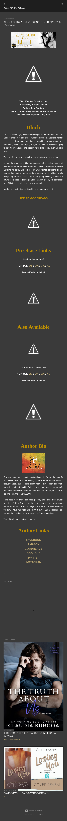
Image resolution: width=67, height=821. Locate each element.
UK (37, 265)
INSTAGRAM (33, 562)
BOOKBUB (33, 553)
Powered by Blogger (33, 810)
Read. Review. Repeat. (14, 8)
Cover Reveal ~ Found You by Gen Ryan (26, 793)
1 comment (12, 797)
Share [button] (5, 574)
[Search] (62, 3)
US (31, 265)
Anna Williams (39, 815)
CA (43, 265)
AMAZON (33, 544)
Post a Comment (14, 739)
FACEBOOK (33, 539)
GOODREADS (33, 548)
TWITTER (33, 557)
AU (49, 265)
